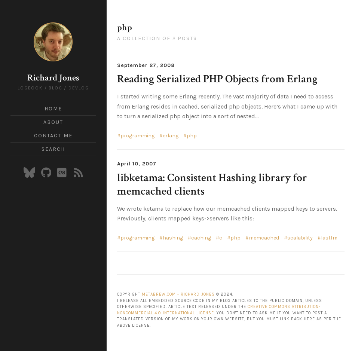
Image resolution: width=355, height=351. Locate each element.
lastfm (329, 238)
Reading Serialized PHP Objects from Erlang (217, 79)
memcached (264, 238)
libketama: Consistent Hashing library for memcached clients (212, 185)
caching (201, 238)
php (192, 135)
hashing (173, 238)
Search (53, 149)
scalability (300, 238)
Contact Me (53, 135)
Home (53, 109)
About (53, 122)
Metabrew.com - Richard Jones (178, 294)
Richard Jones (53, 77)
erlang (170, 135)
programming (137, 135)
